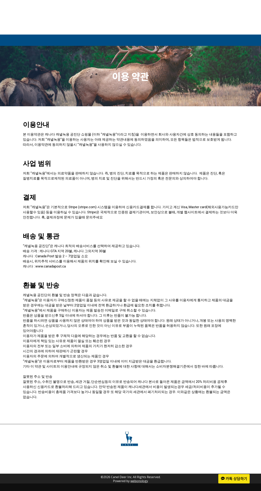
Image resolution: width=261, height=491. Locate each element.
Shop (127, 40)
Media (158, 40)
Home (58, 40)
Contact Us (196, 40)
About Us (93, 40)
